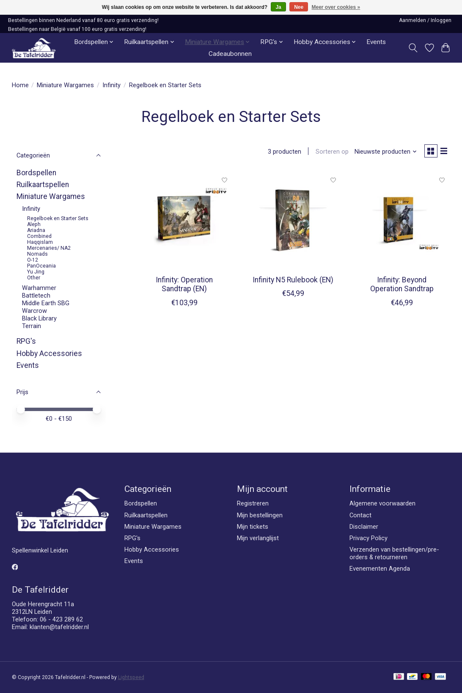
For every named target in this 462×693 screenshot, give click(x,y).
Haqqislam (40, 242)
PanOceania (41, 266)
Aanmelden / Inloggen (425, 20)
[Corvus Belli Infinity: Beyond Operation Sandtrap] (401, 221)
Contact (360, 515)
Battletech (36, 295)
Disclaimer (363, 526)
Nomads (37, 254)
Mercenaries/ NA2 (49, 248)
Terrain (31, 326)
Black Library (39, 318)
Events (376, 42)
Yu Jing (35, 272)
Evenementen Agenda (379, 568)
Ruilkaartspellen (42, 184)
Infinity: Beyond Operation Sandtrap (402, 286)
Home (20, 85)
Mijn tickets (252, 526)
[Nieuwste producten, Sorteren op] (382, 152)
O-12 (32, 260)
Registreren (253, 503)
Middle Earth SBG (45, 303)
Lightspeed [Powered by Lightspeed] (131, 677)
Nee (298, 7)
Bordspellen (36, 172)
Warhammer (39, 288)
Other (33, 278)
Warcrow (34, 311)
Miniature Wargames (65, 85)
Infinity (111, 85)
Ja (278, 7)
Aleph (34, 224)
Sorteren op (329, 152)
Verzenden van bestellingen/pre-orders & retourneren (394, 553)
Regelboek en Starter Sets (57, 218)
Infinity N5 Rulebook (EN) (293, 281)
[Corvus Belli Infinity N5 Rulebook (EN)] (293, 221)
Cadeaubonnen (230, 54)
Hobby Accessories (49, 353)
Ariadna (36, 230)
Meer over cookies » (336, 7)
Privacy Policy (368, 538)
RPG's (26, 341)
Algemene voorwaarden (382, 503)
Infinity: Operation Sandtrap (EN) (184, 286)
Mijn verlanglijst (258, 538)
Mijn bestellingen (260, 515)
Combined (39, 236)
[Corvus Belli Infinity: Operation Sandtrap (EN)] (184, 221)
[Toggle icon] (413, 47)
